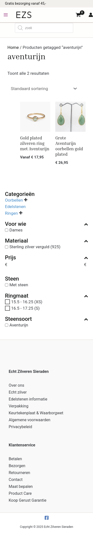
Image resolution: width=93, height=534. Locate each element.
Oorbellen (14, 200)
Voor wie (46, 224)
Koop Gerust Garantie (27, 500)
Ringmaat (46, 296)
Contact (16, 479)
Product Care (20, 493)
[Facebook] (46, 517)
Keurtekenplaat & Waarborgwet (36, 413)
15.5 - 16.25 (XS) (26, 301)
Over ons (16, 385)
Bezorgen (17, 465)
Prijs (46, 257)
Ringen (11, 212)
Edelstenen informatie (28, 399)
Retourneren (19, 472)
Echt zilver (18, 392)
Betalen (15, 459)
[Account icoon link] (91, 15)
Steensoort (46, 319)
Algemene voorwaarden (29, 420)
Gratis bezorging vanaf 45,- (25, 3)
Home (13, 47)
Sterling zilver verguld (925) (35, 246)
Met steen (18, 284)
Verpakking (18, 406)
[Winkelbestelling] (42, 88)
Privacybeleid (20, 426)
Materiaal (46, 241)
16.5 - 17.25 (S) (25, 308)
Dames (16, 230)
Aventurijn (18, 325)
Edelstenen (15, 206)
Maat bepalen (21, 486)
